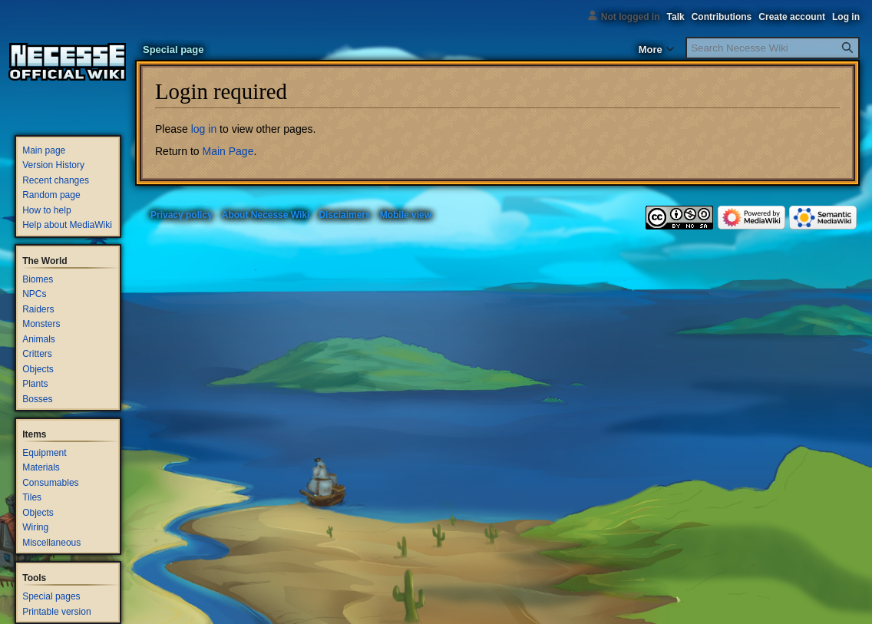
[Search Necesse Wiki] (772, 48)
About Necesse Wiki (266, 215)
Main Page (227, 151)
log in (203, 129)
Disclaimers (344, 215)
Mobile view (405, 215)
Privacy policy (181, 215)
